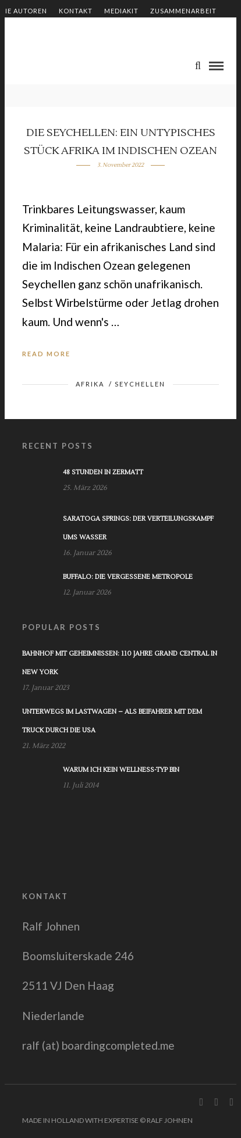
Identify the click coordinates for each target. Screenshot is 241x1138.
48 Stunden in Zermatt (103, 472)
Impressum (156, 30)
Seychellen (140, 384)
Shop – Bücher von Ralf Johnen (62, 30)
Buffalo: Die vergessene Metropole (128, 576)
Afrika (90, 384)
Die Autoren (23, 11)
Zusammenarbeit (183, 11)
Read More (46, 353)
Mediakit (121, 11)
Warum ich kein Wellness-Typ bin (121, 769)
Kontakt (76, 11)
